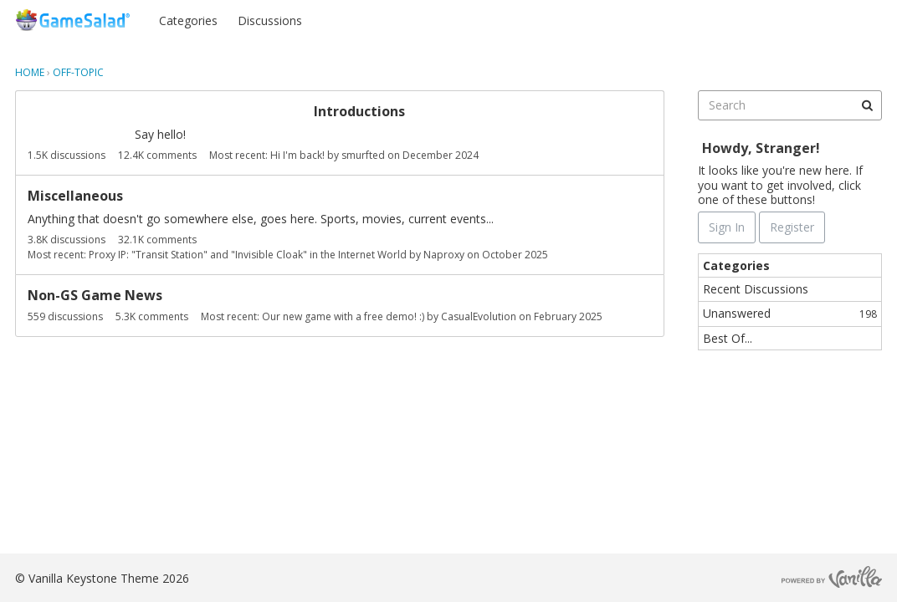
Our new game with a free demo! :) (343, 316)
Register (849, 20)
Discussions (270, 20)
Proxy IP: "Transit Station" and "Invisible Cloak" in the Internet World (248, 254)
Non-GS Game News (95, 295)
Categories (188, 20)
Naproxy (443, 254)
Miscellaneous (75, 196)
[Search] (867, 105)
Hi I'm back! (297, 155)
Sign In (784, 20)
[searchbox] (790, 105)
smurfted (363, 155)
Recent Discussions (755, 289)
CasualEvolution (478, 316)
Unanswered (790, 313)
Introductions (359, 111)
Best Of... (727, 338)
